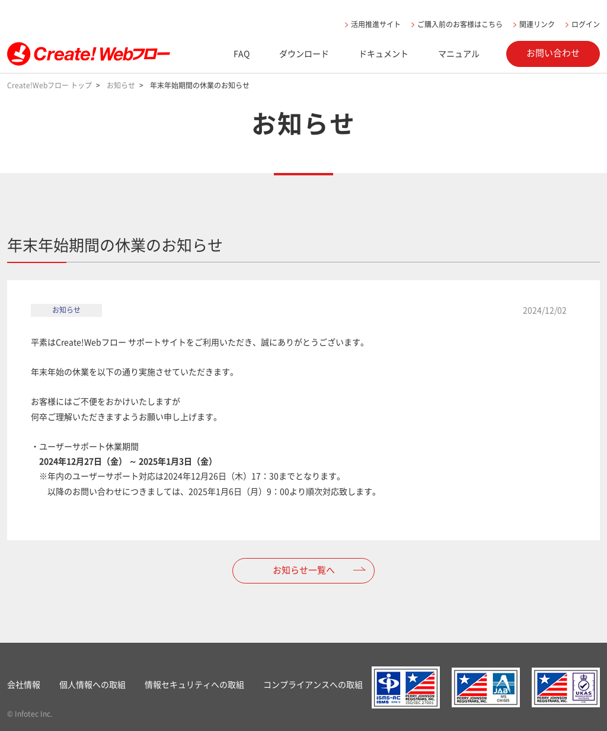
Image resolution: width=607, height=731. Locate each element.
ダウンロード (304, 53)
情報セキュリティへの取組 (194, 684)
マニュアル (459, 53)
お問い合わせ (553, 52)
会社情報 (23, 684)
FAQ (242, 53)
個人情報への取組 (92, 684)
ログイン (585, 24)
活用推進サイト (376, 24)
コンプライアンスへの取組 (313, 684)
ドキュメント (383, 53)
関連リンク (537, 24)
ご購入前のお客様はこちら (460, 24)
